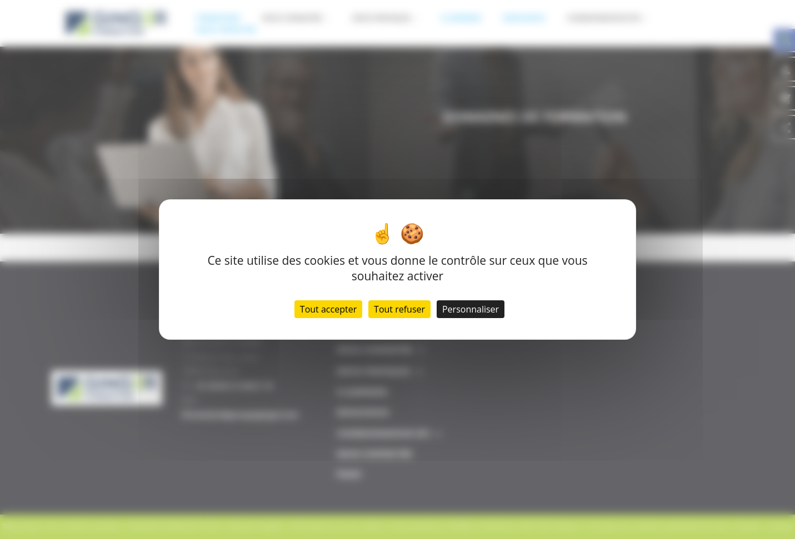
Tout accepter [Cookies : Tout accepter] (328, 309)
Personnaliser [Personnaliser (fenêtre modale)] (470, 309)
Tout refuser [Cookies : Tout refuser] (399, 309)
